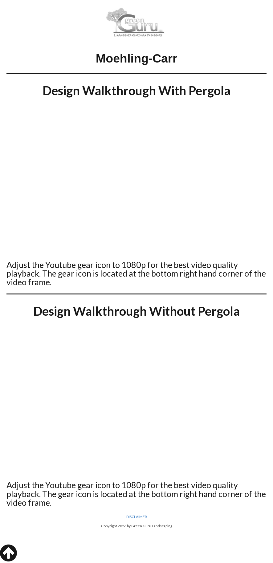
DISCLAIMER (136, 516)
